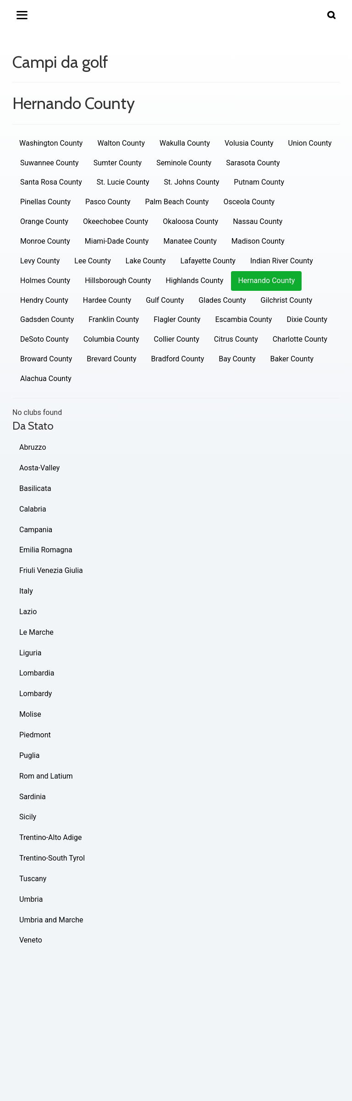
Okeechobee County (115, 221)
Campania (35, 529)
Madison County (258, 241)
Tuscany (32, 878)
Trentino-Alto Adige (50, 837)
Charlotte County (300, 339)
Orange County (44, 221)
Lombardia (36, 673)
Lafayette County (208, 260)
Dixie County (306, 319)
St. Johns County (192, 182)
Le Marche (36, 632)
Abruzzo (32, 447)
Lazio (28, 611)
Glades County (222, 300)
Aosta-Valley (39, 467)
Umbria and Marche (51, 920)
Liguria (30, 653)
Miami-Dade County (117, 241)
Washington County (50, 143)
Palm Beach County (177, 201)
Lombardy (35, 693)
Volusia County (249, 143)
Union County (310, 143)
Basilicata (35, 488)
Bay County (237, 358)
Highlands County (195, 280)
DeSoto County (44, 339)
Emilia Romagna (45, 549)
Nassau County (257, 221)
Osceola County (249, 201)
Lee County (92, 260)
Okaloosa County (190, 221)
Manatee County (189, 241)
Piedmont (35, 734)
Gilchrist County (287, 300)
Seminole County (183, 162)
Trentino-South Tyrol (52, 858)
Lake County (146, 260)
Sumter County (118, 162)
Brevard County (111, 358)
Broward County (46, 358)
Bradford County (177, 358)
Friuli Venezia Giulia (51, 570)
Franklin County (113, 319)
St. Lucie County (123, 182)
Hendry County (44, 300)
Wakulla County (185, 143)
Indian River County (281, 260)
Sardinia (32, 796)
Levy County (40, 260)
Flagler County (177, 319)
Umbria (31, 899)
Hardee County (107, 300)
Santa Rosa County (51, 182)
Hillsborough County (118, 280)
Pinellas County (45, 201)
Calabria (32, 509)
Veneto (30, 940)
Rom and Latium (46, 776)
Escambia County (243, 319)
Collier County (176, 339)
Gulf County (165, 300)
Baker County (292, 358)
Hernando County (266, 280)
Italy (26, 591)
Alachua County (46, 378)
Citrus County (236, 339)
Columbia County (111, 339)
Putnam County (259, 182)
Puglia (29, 755)
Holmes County (45, 280)
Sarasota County (253, 162)
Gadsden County (47, 319)
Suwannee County (49, 162)
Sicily (27, 816)
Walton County (121, 143)
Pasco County (107, 201)
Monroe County (45, 241)
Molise (30, 714)
